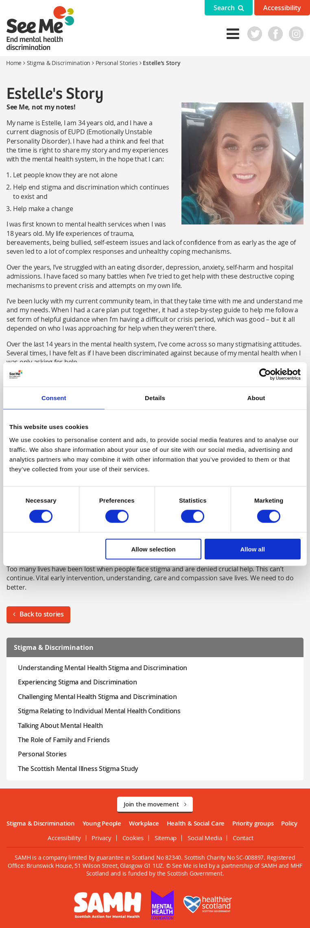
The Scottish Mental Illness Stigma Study (77, 768)
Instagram (296, 33)
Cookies (133, 838)
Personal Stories (117, 63)
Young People (102, 823)
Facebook (276, 33)
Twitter (255, 33)
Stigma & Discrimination (58, 63)
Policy (289, 823)
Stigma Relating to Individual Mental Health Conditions (98, 710)
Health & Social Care (196, 823)
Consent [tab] (53, 397)
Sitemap (166, 838)
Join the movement (155, 804)
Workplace (144, 823)
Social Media (205, 838)
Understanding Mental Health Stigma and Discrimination (102, 667)
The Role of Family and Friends (63, 739)
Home (14, 63)
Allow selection (153, 548)
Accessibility (282, 7)
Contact (243, 838)
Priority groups (253, 823)
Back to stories (38, 614)
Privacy (101, 838)
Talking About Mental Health (60, 725)
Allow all (252, 548)
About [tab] (256, 397)
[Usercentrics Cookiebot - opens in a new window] (265, 374)
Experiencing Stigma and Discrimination (77, 681)
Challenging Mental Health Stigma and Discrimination (97, 696)
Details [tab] (155, 397)
